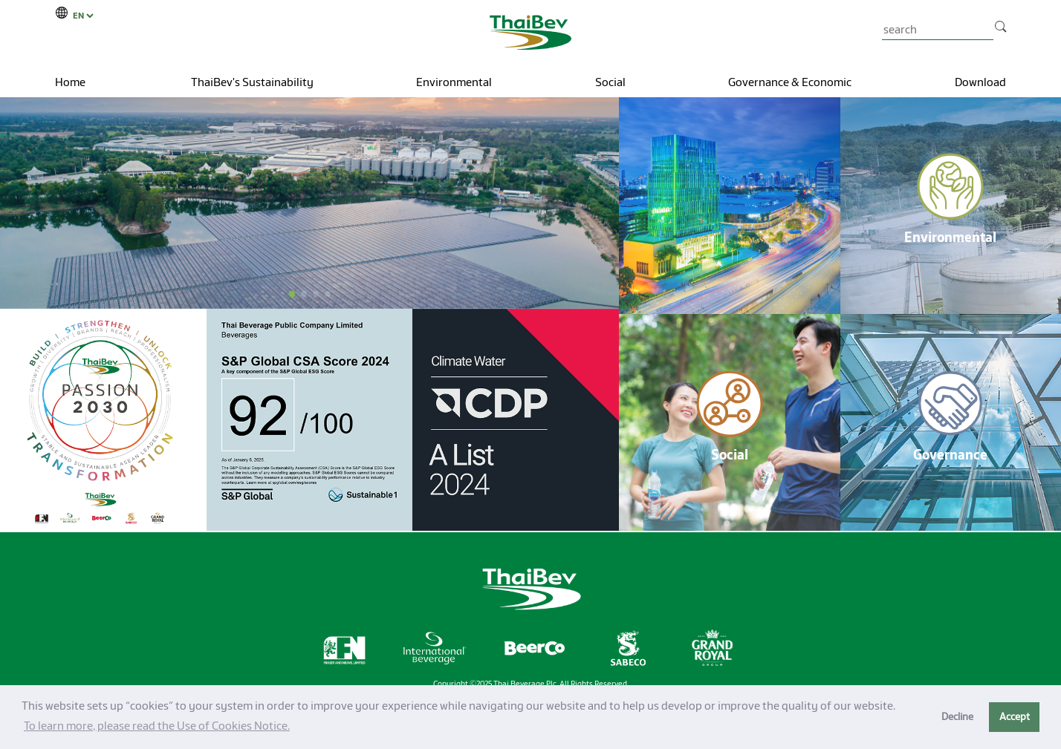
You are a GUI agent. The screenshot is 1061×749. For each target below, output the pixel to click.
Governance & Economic (789, 82)
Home (70, 82)
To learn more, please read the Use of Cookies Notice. (157, 725)
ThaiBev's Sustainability (252, 82)
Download (980, 82)
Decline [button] (957, 717)
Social (610, 82)
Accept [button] (1014, 717)
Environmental (454, 82)
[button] (292, 294)
